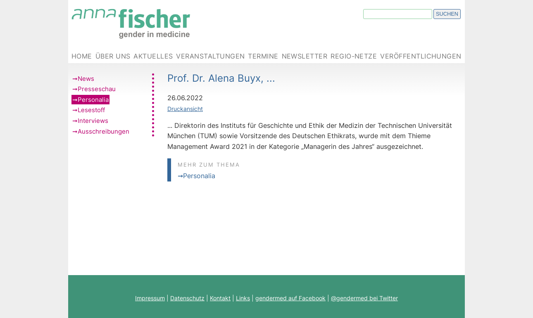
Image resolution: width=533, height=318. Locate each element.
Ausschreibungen (103, 131)
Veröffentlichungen (421, 56)
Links (243, 298)
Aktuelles (153, 56)
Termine (263, 56)
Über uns (113, 56)
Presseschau (97, 89)
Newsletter (305, 56)
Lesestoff (91, 110)
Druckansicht (185, 108)
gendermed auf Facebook (290, 298)
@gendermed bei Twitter (364, 298)
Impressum (150, 298)
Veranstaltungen (210, 56)
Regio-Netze (354, 56)
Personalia (93, 100)
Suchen (447, 14)
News (86, 78)
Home (81, 56)
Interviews (93, 121)
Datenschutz (187, 298)
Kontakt (220, 298)
